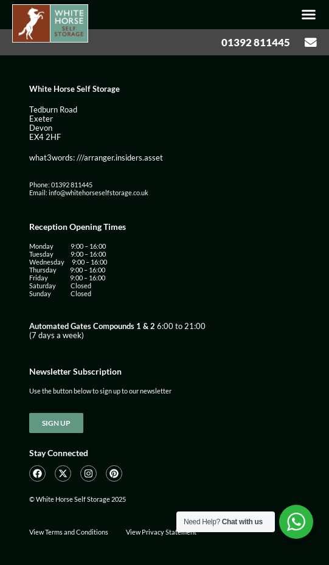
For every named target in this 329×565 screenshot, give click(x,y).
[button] (308, 14)
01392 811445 (255, 42)
